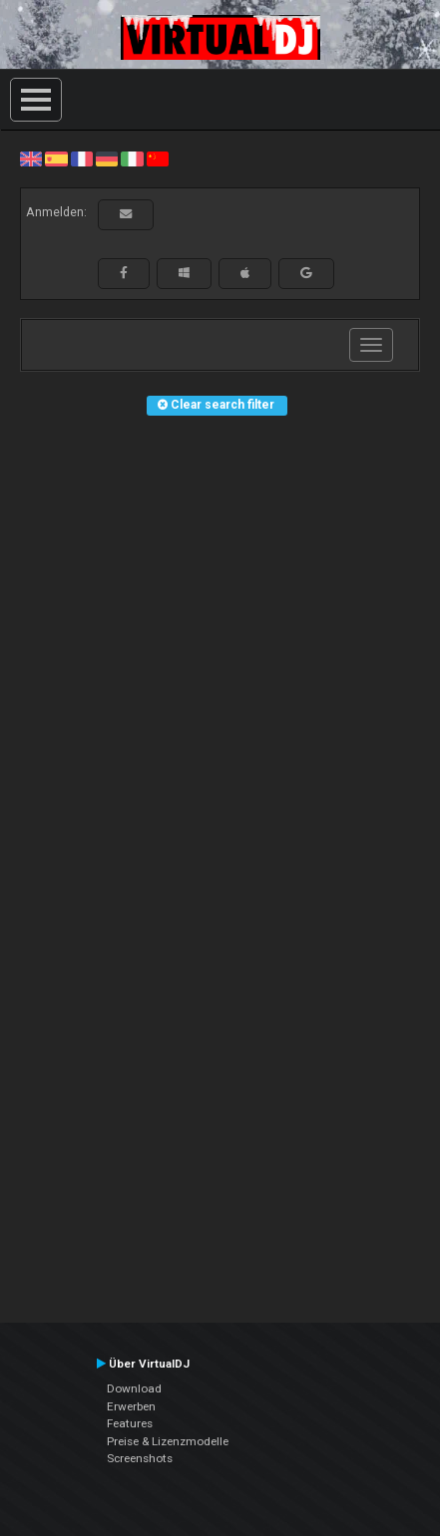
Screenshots (140, 1458)
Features (130, 1423)
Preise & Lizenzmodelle (167, 1441)
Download (134, 1388)
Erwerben (131, 1406)
